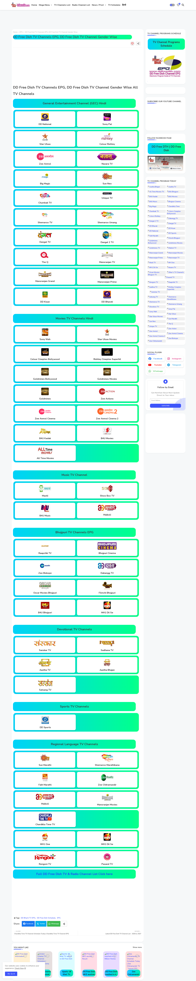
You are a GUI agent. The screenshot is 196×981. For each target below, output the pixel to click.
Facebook (29, 924)
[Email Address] (165, 400)
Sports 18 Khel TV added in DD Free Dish (66, 973)
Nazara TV (172, 267)
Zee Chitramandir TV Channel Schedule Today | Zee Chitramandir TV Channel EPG (134, 973)
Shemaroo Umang (175, 304)
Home (34, 5)
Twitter (42, 924)
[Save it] (132, 43)
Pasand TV (170, 277)
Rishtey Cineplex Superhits (174, 288)
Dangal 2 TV (153, 221)
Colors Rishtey (154, 216)
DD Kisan (171, 228)
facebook (158, 358)
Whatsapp (55, 924)
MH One (171, 263)
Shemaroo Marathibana (171, 298)
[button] (172, 5)
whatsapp (158, 371)
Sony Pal (171, 309)
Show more (137, 947)
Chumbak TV (154, 211)
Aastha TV (172, 187)
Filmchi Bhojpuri (174, 238)
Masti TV (152, 263)
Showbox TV (154, 307)
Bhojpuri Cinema (174, 201)
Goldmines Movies (175, 243)
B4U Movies (173, 196)
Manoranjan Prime (156, 258)
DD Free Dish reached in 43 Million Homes (111, 973)
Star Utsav (172, 314)
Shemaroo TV (154, 302)
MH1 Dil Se (153, 267)
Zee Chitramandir (155, 341)
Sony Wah (153, 312)
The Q (170, 324)
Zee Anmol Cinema (175, 333)
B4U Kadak (153, 196)
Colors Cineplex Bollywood (174, 212)
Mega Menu (44, 5)
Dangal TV (172, 223)
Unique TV (153, 326)
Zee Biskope (173, 338)
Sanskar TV (155, 292)
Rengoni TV (153, 282)
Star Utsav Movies (156, 316)
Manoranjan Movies (175, 253)
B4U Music (153, 201)
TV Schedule (114, 5)
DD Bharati (153, 226)
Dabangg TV (173, 218)
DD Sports (172, 233)
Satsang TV (153, 297)
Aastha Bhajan (154, 187)
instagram (176, 358)
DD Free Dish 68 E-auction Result (89, 973)
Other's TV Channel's (176, 272)
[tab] (34, 5)
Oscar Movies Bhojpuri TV (154, 273)
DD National (153, 231)
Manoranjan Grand (156, 253)
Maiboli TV (172, 248)
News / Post (98, 5)
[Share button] (64, 924)
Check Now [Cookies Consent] (19, 968)
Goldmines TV (154, 248)
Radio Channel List (81, 5)
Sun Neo (152, 321)
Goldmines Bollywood (153, 242)
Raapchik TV (173, 282)
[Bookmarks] (178, 5)
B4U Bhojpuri (173, 192)
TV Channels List (62, 5)
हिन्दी (124, 5)
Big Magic (152, 206)
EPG (21, 32)
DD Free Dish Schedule (46, 918)
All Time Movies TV (156, 192)
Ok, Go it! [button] (11, 974)
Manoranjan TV (174, 258)
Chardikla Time (174, 206)
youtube (158, 365)
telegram (176, 365)
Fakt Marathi (153, 236)
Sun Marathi (172, 319)
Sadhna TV (153, 287)
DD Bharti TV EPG (28, 918)
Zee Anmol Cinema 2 (157, 336)
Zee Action (172, 329)
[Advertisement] (56, 18)
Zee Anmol (153, 331)
